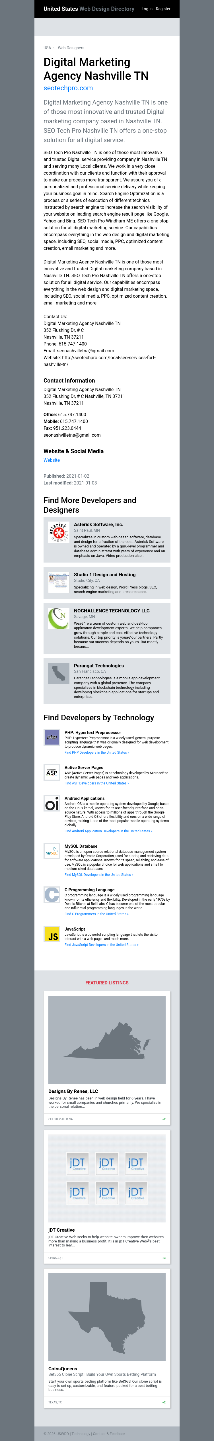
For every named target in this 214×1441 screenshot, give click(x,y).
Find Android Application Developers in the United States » (109, 831)
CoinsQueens (62, 1368)
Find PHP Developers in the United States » (97, 753)
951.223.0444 (67, 428)
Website (52, 460)
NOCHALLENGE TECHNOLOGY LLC (112, 611)
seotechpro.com (68, 88)
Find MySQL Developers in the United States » (99, 875)
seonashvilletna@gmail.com (72, 435)
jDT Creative (61, 1230)
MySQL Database (81, 846)
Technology (80, 1434)
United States (89, 8)
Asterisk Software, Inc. (98, 524)
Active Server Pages (84, 767)
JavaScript (75, 929)
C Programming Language (90, 889)
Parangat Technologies (99, 666)
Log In (147, 9)
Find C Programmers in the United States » (97, 914)
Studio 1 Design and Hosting (105, 574)
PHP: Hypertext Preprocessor (93, 732)
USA (47, 48)
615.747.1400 (72, 414)
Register (163, 9)
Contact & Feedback (109, 1434)
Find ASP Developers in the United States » (97, 783)
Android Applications (85, 798)
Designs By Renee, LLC (73, 1091)
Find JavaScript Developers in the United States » (102, 945)
